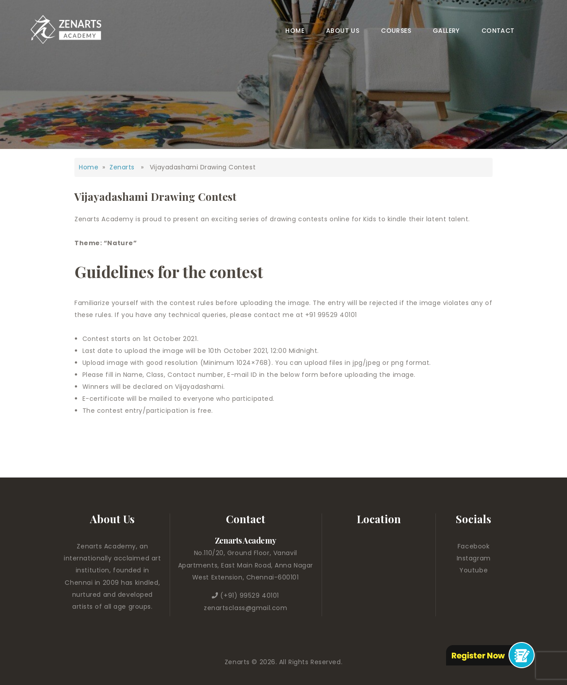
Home (88, 167)
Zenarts (122, 167)
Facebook (473, 546)
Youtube (473, 570)
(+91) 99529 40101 (249, 595)
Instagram (474, 558)
